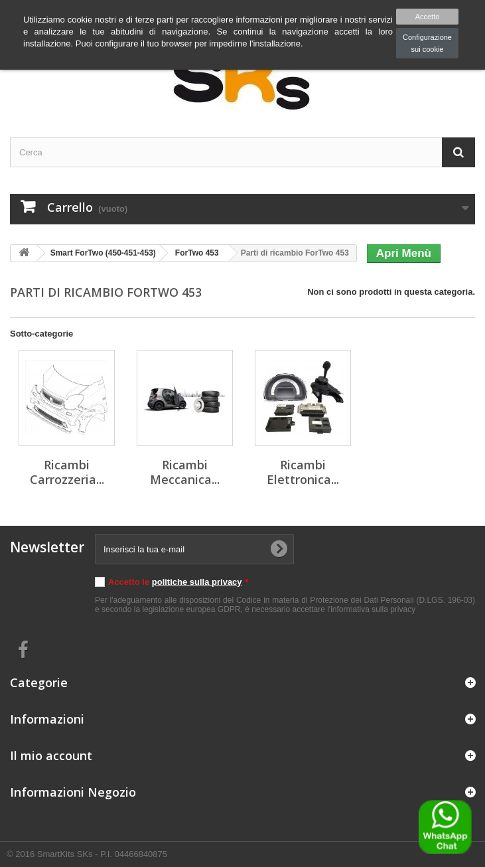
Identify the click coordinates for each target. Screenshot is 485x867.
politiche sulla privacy (197, 582)
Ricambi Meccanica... (185, 472)
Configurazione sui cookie (427, 43)
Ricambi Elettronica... (303, 472)
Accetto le (178, 582)
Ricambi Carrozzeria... (67, 472)
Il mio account (51, 755)
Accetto (427, 17)
